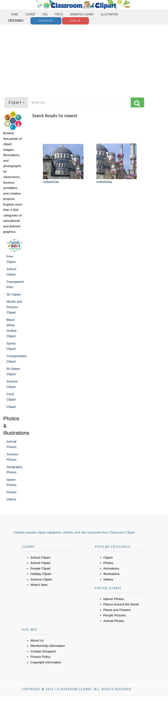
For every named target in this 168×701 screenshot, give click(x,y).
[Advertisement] (84, 59)
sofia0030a (104, 182)
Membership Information (47, 646)
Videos (11, 499)
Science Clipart (41, 579)
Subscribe (46, 20)
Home (14, 14)
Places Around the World (121, 604)
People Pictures (114, 615)
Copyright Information (45, 662)
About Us (37, 640)
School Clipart (40, 557)
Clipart (30, 14)
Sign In (75, 20)
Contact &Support (43, 651)
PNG (45, 14)
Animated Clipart (82, 14)
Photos (11, 492)
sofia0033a (51, 182)
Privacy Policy (40, 656)
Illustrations (111, 574)
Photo (59, 14)
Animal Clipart (40, 563)
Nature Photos (113, 599)
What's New (39, 585)
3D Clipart (13, 294)
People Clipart (40, 568)
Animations (111, 568)
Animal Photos (113, 621)
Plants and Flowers (117, 610)
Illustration (109, 14)
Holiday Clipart (40, 574)
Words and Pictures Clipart (14, 307)
